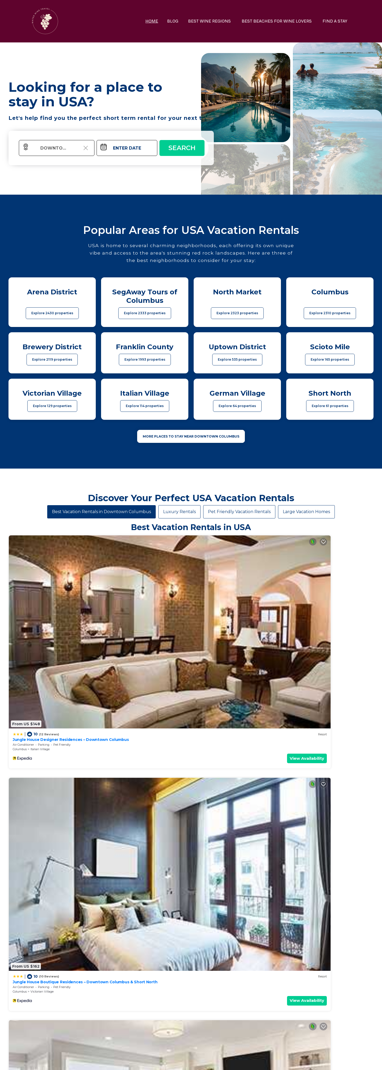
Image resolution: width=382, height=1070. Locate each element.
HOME (162, 21)
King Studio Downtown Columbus (44, 701)
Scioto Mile (222, 711)
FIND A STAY (336, 21)
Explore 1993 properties (144, 359)
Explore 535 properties (237, 359)
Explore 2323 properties (237, 313)
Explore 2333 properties (145, 313)
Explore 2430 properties (52, 313)
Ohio (108, 711)
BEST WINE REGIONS (217, 21)
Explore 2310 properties (329, 313)
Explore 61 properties (330, 406)
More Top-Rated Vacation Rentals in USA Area (191, 975)
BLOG (182, 21)
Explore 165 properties (330, 359)
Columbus (20, 609)
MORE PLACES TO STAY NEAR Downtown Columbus (191, 436)
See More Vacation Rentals (191, 748)
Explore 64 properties (237, 406)
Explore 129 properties (52, 406)
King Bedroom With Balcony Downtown (234, 701)
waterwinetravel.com (113, 1060)
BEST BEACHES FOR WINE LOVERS (281, 21)
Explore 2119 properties (52, 359)
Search (182, 148)
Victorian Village (134, 609)
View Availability (73, 618)
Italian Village (40, 609)
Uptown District (42, 711)
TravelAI (205, 1060)
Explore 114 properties (145, 406)
